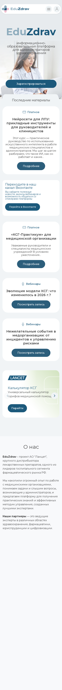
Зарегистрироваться (31, 83)
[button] (54, 395)
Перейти (17, 408)
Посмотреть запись (31, 304)
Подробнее (31, 166)
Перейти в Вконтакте (22, 206)
